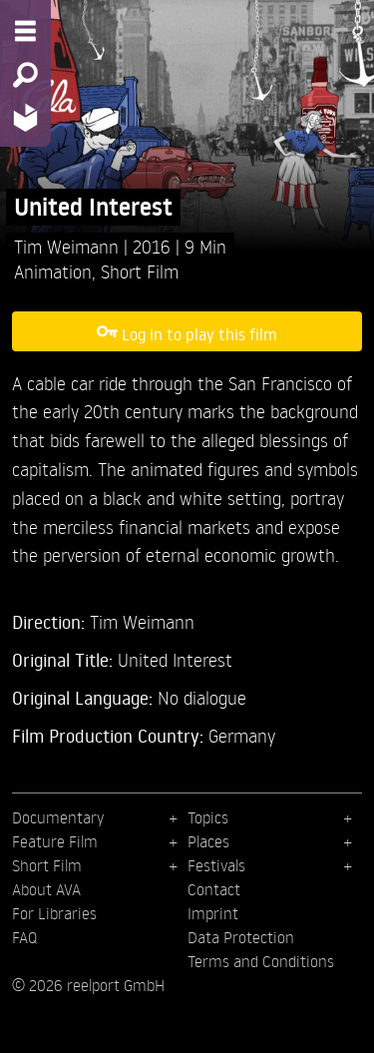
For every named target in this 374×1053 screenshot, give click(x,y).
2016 (154, 246)
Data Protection (240, 937)
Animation (53, 271)
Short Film (140, 271)
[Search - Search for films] (25, 75)
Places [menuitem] (208, 841)
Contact (213, 889)
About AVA (46, 889)
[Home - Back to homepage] (25, 117)
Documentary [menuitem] (58, 817)
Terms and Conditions (260, 961)
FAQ (24, 937)
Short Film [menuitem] (47, 865)
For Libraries (54, 913)
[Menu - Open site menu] (25, 31)
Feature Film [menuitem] (55, 841)
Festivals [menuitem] (216, 865)
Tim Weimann (69, 246)
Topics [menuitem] (207, 817)
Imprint (212, 913)
